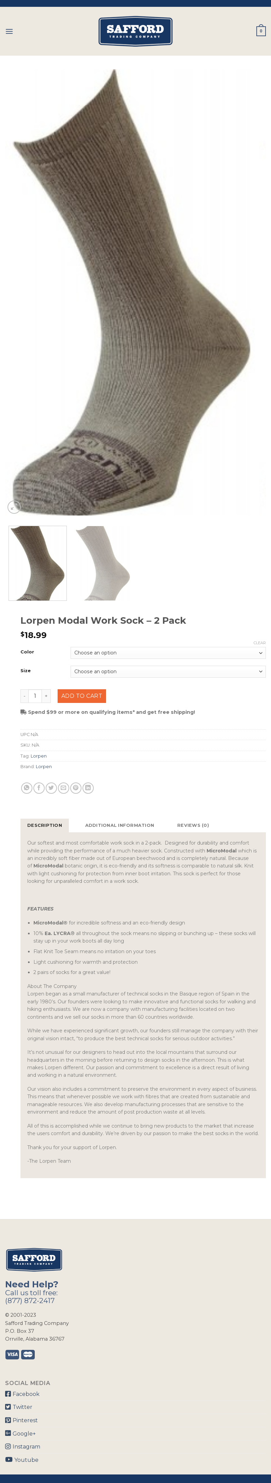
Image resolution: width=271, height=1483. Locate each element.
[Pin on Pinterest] (75, 788)
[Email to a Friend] (63, 788)
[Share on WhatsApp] (26, 788)
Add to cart (81, 696)
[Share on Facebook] (39, 788)
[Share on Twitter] (51, 788)
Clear (260, 642)
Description (44, 825)
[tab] (44, 825)
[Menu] (9, 31)
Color (27, 652)
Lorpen (39, 756)
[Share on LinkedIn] (88, 788)
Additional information (119, 825)
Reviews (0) (193, 825)
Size (25, 670)
